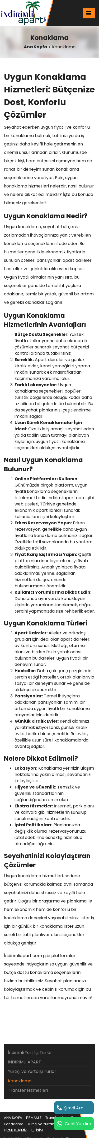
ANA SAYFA (13, 1117)
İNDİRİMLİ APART (24, 1062)
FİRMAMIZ (33, 1117)
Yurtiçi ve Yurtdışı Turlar (32, 1071)
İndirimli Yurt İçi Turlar (30, 1053)
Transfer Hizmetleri (28, 1090)
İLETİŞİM (37, 1130)
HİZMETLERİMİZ (15, 1130)
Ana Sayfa (35, 47)
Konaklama (19, 1081)
